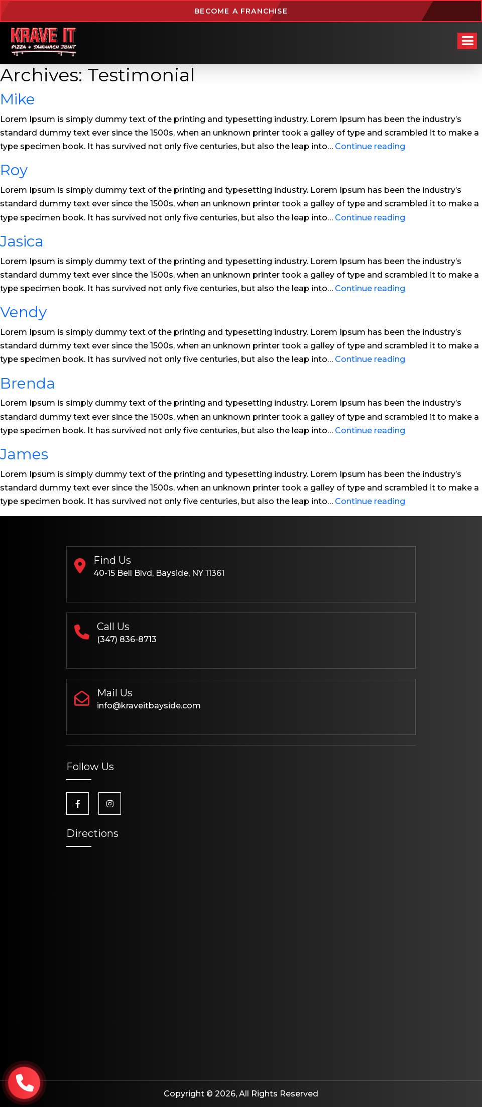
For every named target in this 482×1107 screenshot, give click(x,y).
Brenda (27, 383)
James (24, 454)
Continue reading (370, 146)
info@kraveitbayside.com (149, 705)
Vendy (23, 312)
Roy (14, 170)
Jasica (22, 241)
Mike (17, 99)
